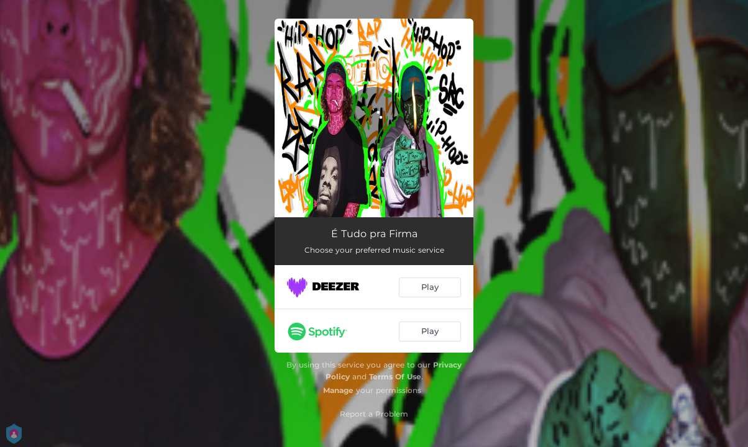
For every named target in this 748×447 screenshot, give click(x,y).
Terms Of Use (395, 376)
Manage (338, 390)
